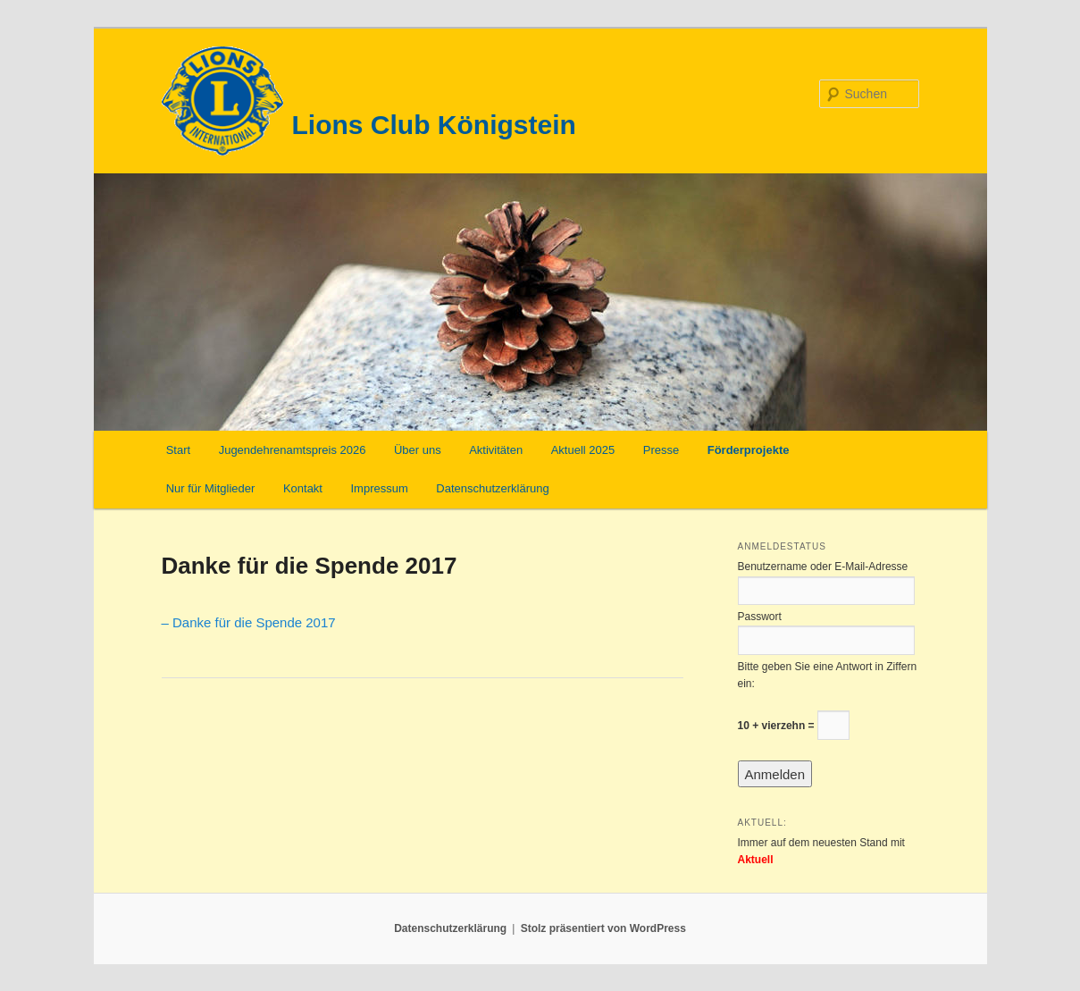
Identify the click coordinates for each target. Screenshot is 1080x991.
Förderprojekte (748, 450)
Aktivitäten (496, 450)
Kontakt (302, 488)
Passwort (760, 616)
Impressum (378, 488)
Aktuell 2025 (583, 450)
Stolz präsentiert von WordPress (603, 928)
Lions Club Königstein (434, 124)
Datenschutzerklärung (492, 488)
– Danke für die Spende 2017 (249, 622)
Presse (661, 450)
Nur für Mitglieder (210, 488)
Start (178, 450)
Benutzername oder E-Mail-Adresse (823, 566)
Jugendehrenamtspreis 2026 (292, 450)
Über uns (417, 450)
